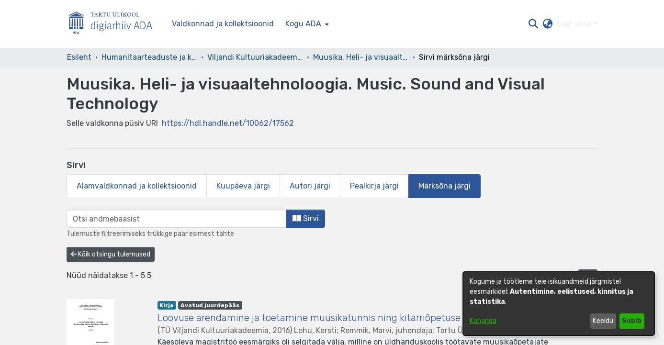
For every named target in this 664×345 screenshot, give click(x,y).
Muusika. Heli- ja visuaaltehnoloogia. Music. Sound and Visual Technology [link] (361, 57)
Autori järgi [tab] (310, 185)
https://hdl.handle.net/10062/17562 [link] (228, 123)
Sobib (631, 321)
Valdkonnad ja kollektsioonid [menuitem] (223, 23)
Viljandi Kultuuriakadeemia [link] (255, 57)
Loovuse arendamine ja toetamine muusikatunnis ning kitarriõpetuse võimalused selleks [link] (351, 317)
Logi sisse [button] (575, 23)
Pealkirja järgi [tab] (374, 185)
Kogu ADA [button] (303, 23)
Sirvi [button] (306, 218)
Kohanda (483, 321)
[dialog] (558, 303)
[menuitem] (306, 24)
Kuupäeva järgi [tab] (243, 185)
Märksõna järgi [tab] (444, 185)
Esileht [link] (79, 57)
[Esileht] (114, 24)
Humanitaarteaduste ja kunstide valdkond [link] (149, 57)
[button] (534, 24)
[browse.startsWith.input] (177, 219)
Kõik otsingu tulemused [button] (110, 254)
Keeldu (603, 321)
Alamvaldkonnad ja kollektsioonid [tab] (137, 185)
